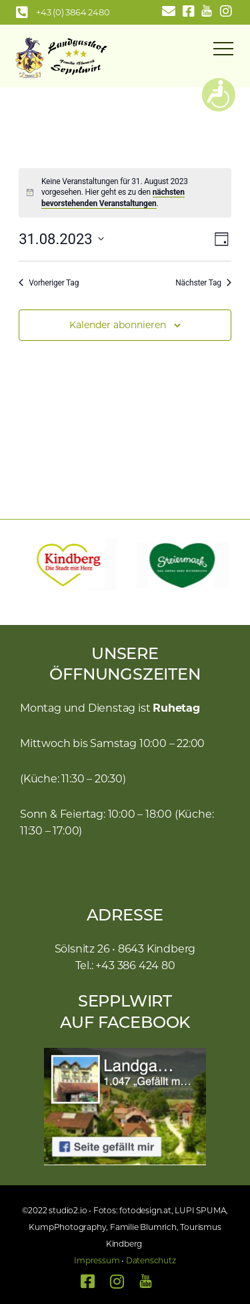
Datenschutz (151, 1260)
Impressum (96, 1260)
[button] (23, 565)
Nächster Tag (203, 282)
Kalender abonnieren (117, 325)
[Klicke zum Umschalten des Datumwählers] (61, 239)
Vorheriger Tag (49, 282)
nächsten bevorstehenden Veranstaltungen (113, 197)
